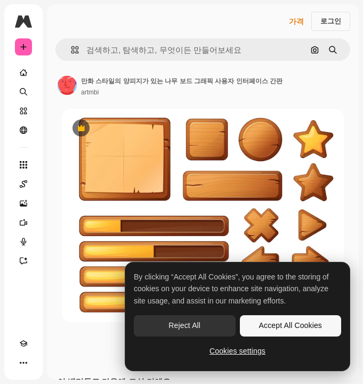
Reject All (184, 325)
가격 (296, 21)
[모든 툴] (23, 164)
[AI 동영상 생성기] (23, 222)
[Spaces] (23, 184)
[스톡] (23, 110)
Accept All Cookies (290, 325)
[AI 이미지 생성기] (23, 203)
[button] (70, 50)
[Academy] (23, 343)
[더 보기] (23, 362)
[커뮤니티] (23, 130)
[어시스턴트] (23, 260)
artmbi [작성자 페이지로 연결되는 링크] (90, 92)
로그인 (330, 21)
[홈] (23, 72)
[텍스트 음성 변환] (23, 241)
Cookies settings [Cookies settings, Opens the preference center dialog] (237, 351)
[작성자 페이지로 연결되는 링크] (67, 85)
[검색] (23, 91)
